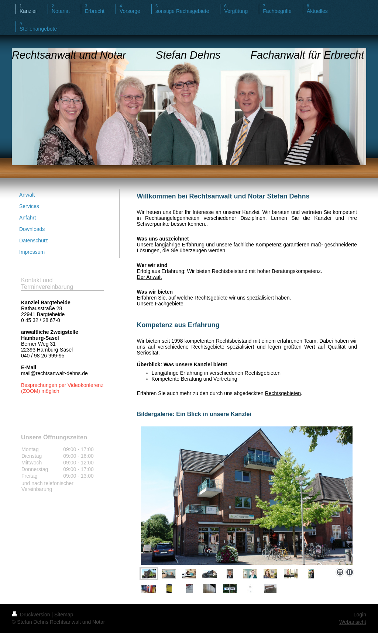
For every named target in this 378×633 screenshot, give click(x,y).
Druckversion (31, 615)
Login (360, 615)
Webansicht (352, 622)
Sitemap (63, 615)
